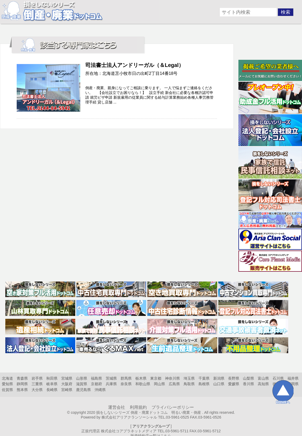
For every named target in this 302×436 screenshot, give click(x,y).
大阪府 (66, 384)
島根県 (204, 384)
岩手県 (37, 378)
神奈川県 (172, 378)
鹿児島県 (83, 390)
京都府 (96, 384)
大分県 (37, 390)
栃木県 (140, 378)
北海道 (7, 378)
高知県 (263, 384)
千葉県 (204, 378)
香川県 (248, 384)
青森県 (22, 378)
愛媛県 (233, 384)
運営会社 (116, 407)
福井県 (293, 378)
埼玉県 (189, 378)
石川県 (278, 378)
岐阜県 (51, 384)
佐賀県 (7, 390)
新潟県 (218, 378)
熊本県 (22, 390)
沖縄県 (100, 390)
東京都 (155, 378)
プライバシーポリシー (173, 407)
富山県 (263, 378)
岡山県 (159, 384)
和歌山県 (142, 384)
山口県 (218, 384)
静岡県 (22, 384)
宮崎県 (66, 390)
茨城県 (111, 378)
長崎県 (51, 390)
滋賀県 (81, 384)
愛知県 (7, 384)
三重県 (37, 384)
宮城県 (66, 378)
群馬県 (126, 378)
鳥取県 (189, 384)
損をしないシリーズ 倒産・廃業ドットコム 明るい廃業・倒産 (148, 412)
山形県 (81, 378)
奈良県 (126, 384)
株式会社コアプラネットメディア (129, 431)
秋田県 (51, 378)
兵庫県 (111, 384)
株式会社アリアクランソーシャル (129, 417)
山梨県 (248, 378)
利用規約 (138, 407)
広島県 (174, 384)
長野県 (233, 378)
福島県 (96, 378)
